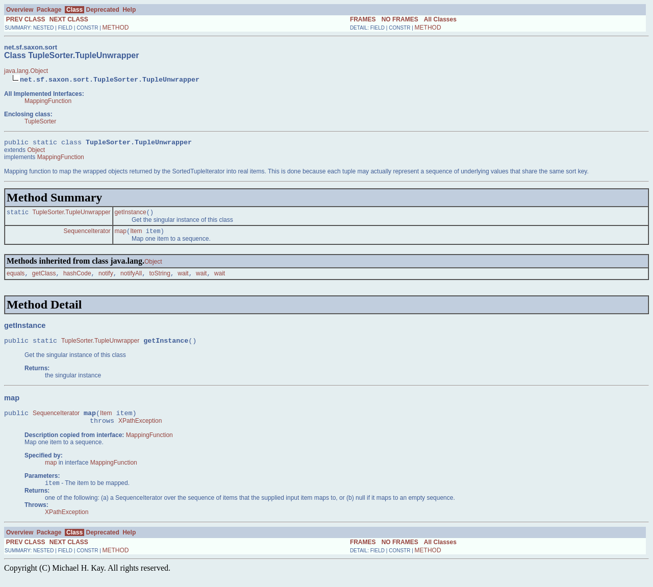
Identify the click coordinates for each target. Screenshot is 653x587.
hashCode (77, 278)
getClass (44, 278)
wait (183, 278)
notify (105, 278)
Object (36, 151)
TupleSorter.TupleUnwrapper (71, 214)
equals (15, 278)
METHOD (116, 27)
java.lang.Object (26, 70)
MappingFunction (47, 101)
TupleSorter (40, 121)
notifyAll (131, 278)
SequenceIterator (87, 234)
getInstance (130, 214)
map (121, 234)
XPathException (140, 429)
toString (159, 278)
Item (136, 234)
